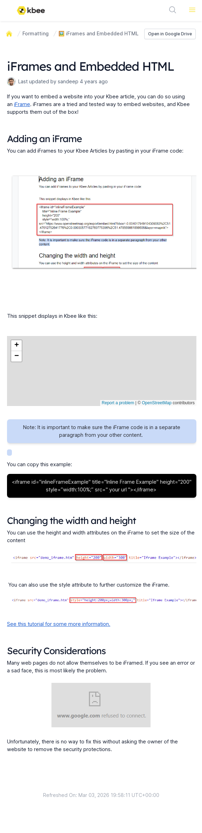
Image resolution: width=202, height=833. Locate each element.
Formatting (35, 33)
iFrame (22, 104)
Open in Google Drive (170, 33)
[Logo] (30, 10)
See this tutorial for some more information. (58, 624)
